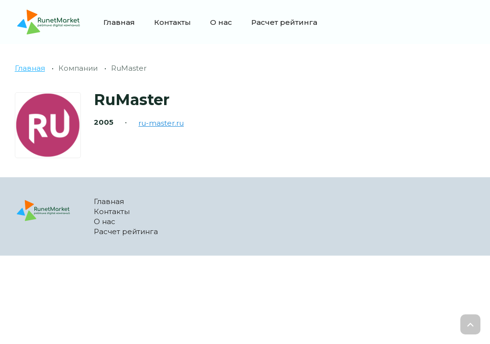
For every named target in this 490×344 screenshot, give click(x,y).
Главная (119, 22)
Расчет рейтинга (284, 22)
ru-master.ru (161, 123)
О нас (221, 22)
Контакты (172, 22)
